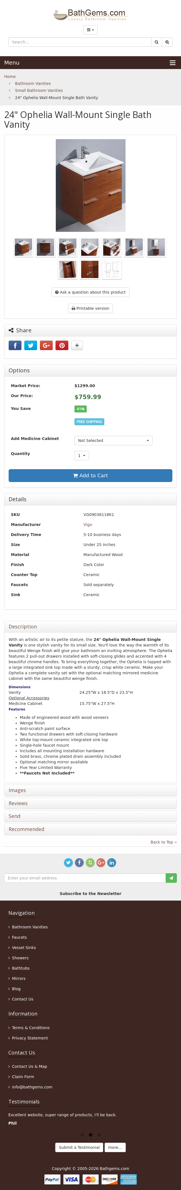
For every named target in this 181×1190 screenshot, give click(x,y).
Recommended (26, 829)
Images (17, 790)
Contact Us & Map (29, 1066)
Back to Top (164, 842)
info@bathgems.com (32, 1087)
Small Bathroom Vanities (39, 90)
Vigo (87, 524)
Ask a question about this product (90, 292)
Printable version (90, 308)
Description (23, 627)
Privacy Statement (30, 1038)
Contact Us (22, 999)
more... (115, 1147)
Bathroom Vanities (33, 83)
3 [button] (99, 1134)
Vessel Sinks (24, 947)
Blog (16, 989)
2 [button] (90, 1134)
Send (14, 816)
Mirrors (19, 978)
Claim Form (23, 1077)
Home (10, 76)
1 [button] (82, 1134)
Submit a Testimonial (79, 1147)
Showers (20, 958)
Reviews (18, 803)
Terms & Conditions (31, 1028)
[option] (90, 1120)
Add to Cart (90, 475)
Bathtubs (21, 968)
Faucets (19, 937)
